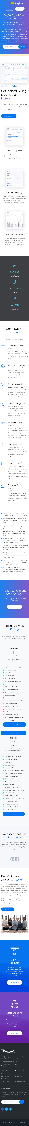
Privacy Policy (5, 1079)
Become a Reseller (20, 1081)
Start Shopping (14, 1033)
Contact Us (17, 1074)
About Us (3, 1074)
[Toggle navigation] (4, 3)
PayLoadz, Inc (11, 1122)
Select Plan (14, 724)
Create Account (20, 8)
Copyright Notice (5, 1081)
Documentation (19, 1076)
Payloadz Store (19, 1079)
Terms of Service (5, 1076)
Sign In (9, 8)
